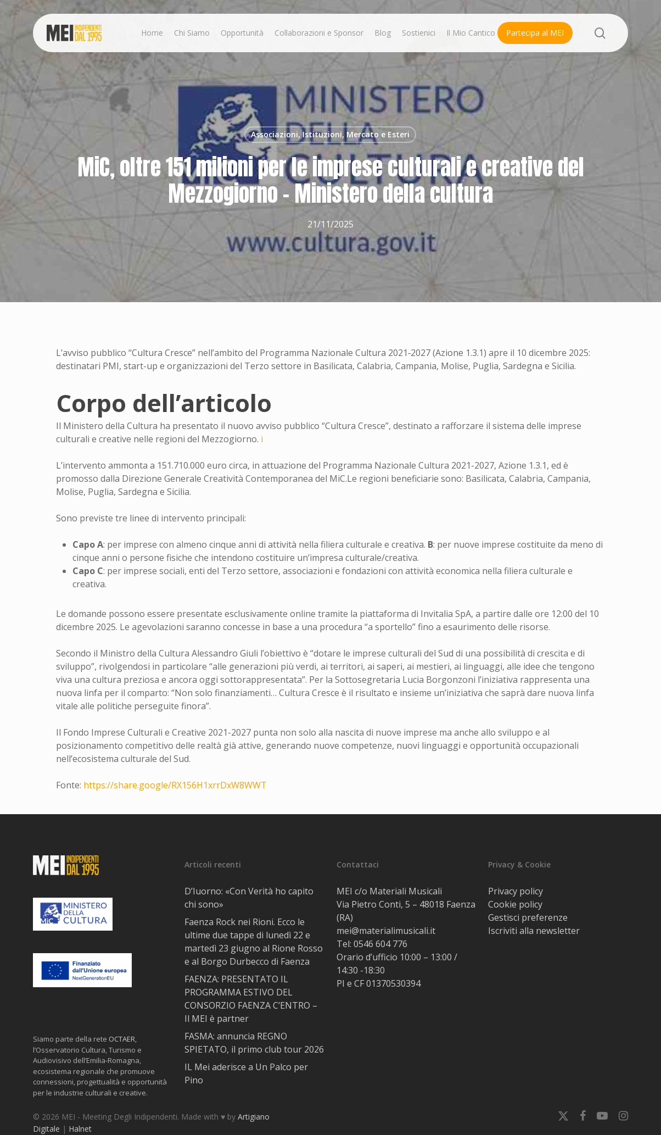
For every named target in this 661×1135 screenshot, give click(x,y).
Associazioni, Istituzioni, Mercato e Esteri (330, 134)
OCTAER (122, 1039)
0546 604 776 (380, 944)
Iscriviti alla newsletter (534, 931)
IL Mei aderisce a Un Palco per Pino (246, 1073)
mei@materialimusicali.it (386, 931)
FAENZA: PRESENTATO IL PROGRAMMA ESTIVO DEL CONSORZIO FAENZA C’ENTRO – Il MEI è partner (250, 999)
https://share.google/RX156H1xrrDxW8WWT (175, 785)
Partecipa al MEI (535, 32)
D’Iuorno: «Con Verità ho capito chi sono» (248, 897)
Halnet (80, 1128)
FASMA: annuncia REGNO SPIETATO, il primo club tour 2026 (254, 1042)
